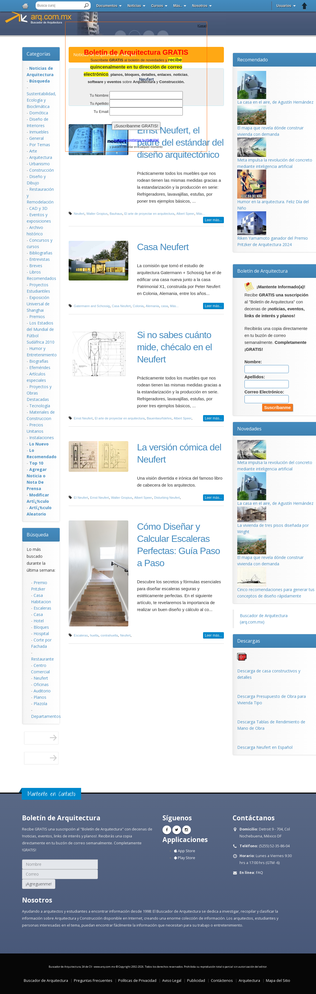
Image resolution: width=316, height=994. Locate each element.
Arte (33, 151)
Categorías (38, 54)
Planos (40, 697)
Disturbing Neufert (167, 497)
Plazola (40, 703)
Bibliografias (40, 253)
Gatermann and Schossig (92, 306)
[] (202, 25)
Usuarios (283, 6)
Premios (37, 316)
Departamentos (46, 716)
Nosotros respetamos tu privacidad (136, 140)
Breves (35, 265)
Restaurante (42, 659)
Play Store (184, 857)
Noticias (134, 6)
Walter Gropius (96, 213)
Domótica (38, 112)
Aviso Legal (171, 980)
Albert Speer (185, 213)
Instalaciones (41, 437)
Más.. (177, 6)
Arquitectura (40, 157)
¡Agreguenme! (39, 884)
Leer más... (213, 220)
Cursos (157, 6)
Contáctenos (222, 980)
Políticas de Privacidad (137, 980)
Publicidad (196, 980)
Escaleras (42, 608)
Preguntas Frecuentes (93, 980)
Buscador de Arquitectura (46, 980)
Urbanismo (39, 163)
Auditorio (42, 691)
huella (94, 635)
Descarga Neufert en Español (265, 747)
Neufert (41, 678)
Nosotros (199, 6)
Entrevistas (39, 259)
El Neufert (81, 497)
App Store (184, 850)
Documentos (107, 6)
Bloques (41, 627)
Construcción (41, 170)
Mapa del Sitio (278, 980)
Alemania (152, 306)
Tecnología (39, 405)
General (36, 138)
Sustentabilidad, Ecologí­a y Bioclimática (41, 100)
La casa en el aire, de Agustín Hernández (275, 102)
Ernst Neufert (83, 418)
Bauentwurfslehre (159, 418)
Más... (200, 213)
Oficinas (41, 684)
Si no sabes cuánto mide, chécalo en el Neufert (174, 347)
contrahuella (109, 635)
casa (164, 306)
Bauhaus (116, 213)
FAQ (259, 872)
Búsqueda (37, 534)
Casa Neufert (163, 247)
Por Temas (39, 144)
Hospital (41, 633)
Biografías (38, 361)
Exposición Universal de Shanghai (38, 304)
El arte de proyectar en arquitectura (149, 213)
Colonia (138, 306)
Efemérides (39, 367)
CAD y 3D (38, 208)
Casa (38, 614)
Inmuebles (39, 132)
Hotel (39, 620)
